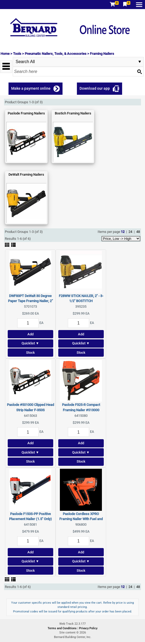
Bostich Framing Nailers (73, 113)
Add (30, 334)
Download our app (95, 88)
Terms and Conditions (62, 628)
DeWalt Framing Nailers (26, 174)
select (139, 61)
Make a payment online (31, 88)
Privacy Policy (88, 628)
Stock (30, 353)
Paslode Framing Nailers (26, 113)
